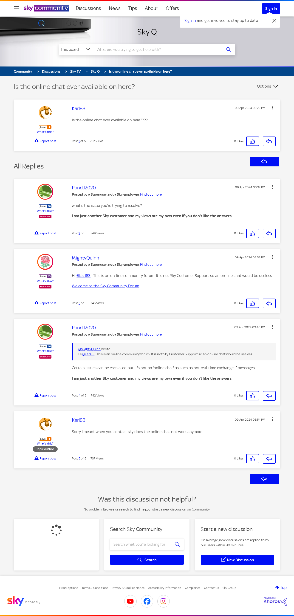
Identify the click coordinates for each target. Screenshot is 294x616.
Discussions (88, 8)
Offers (172, 8)
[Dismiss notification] (274, 20)
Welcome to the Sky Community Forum (105, 286)
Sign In (271, 8)
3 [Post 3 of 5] (79, 303)
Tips (132, 8)
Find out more (151, 194)
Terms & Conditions (95, 588)
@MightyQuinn (89, 349)
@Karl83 (83, 275)
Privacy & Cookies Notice (128, 588)
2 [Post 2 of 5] (79, 233)
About (151, 8)
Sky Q (147, 31)
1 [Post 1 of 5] (79, 141)
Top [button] (283, 587)
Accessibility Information (164, 588)
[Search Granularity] (76, 49)
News (115, 8)
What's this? (45, 132)
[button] (272, 107)
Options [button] (264, 86)
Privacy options (68, 588)
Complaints (192, 588)
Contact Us (211, 588)
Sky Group (229, 588)
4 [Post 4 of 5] (79, 395)
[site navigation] (16, 8)
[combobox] (157, 49)
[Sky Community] (46, 8)
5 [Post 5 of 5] (79, 458)
